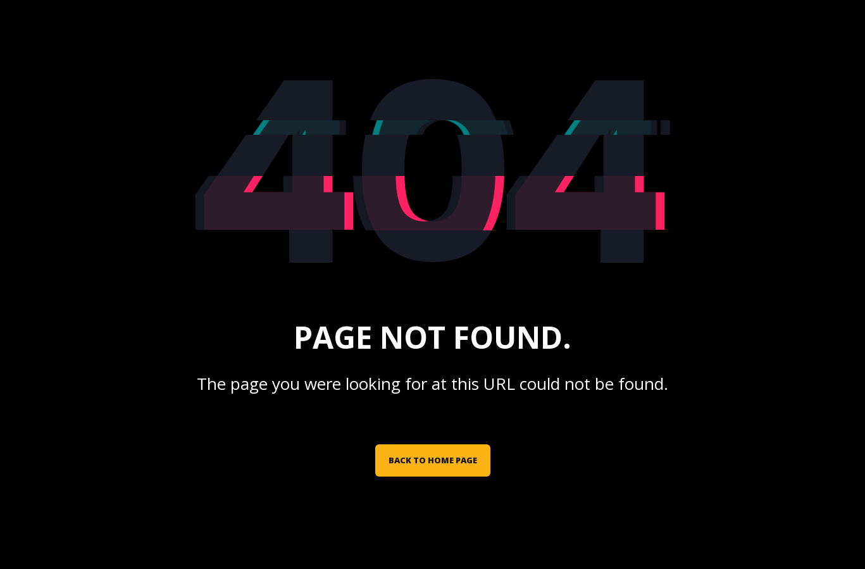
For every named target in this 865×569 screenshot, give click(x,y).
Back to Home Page (433, 460)
